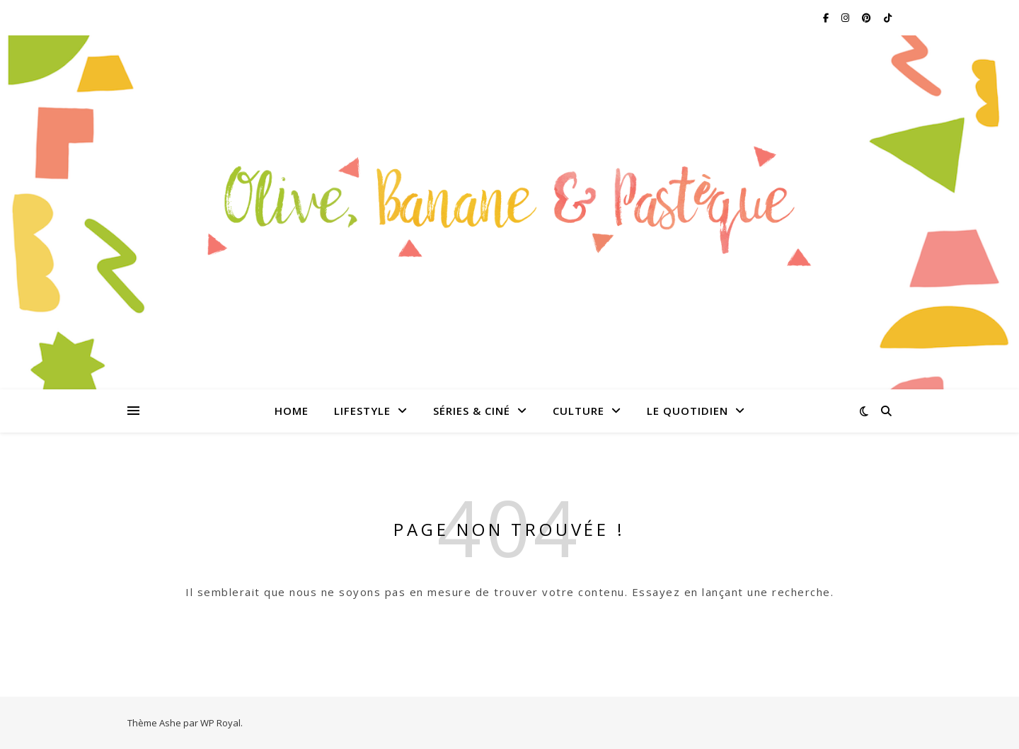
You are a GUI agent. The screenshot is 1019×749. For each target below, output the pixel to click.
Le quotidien (687, 411)
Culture (578, 411)
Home (292, 411)
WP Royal (220, 722)
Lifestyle (362, 411)
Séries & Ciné (471, 411)
